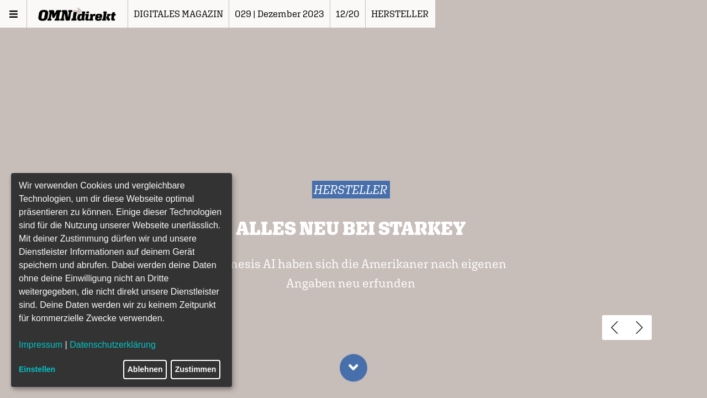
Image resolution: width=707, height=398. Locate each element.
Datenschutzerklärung (113, 344)
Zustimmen (196, 369)
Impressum (40, 344)
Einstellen (37, 369)
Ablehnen (145, 369)
